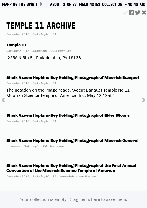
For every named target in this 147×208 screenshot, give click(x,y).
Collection (112, 4)
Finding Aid (135, 4)
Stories (70, 4)
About (55, 4)
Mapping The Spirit (19, 4)
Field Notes (89, 4)
